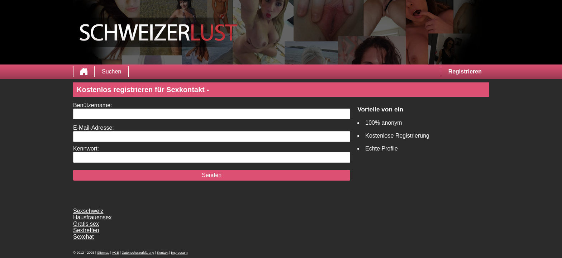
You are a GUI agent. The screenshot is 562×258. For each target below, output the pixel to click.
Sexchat (83, 237)
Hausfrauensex (92, 217)
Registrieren (465, 71)
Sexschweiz (88, 211)
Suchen (111, 71)
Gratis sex (86, 224)
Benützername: (92, 105)
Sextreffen (86, 230)
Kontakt (162, 252)
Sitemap (103, 252)
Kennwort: (86, 148)
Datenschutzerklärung (138, 252)
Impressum (179, 252)
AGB (115, 252)
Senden (212, 175)
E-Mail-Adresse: (93, 128)
